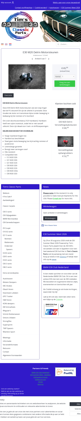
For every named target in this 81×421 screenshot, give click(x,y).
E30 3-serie (7, 212)
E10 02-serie (8, 231)
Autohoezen (54, 7)
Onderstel (8, 246)
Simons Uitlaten (9, 318)
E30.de (40, 382)
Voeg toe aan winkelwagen (64, 83)
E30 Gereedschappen (11, 222)
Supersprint (7, 325)
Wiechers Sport (9, 332)
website (54, 259)
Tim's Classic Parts (49, 225)
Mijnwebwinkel (64, 417)
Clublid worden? (41, 7)
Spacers (9, 249)
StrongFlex (7, 321)
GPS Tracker (8, 296)
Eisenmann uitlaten (10, 293)
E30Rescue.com (40, 380)
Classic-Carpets (9, 206)
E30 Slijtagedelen (9, 215)
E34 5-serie (7, 260)
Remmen (8, 239)
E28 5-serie (7, 256)
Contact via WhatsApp (23, 7)
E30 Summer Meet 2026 (70, 7)
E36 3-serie (7, 263)
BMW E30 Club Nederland (40, 373)
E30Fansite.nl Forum (40, 377)
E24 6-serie (7, 253)
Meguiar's (7, 310)
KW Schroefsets (9, 307)
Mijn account (7, 2)
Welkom (6, 193)
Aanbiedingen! (8, 200)
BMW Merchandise (10, 219)
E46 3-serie (7, 267)
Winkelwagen (50, 218)
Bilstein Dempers (9, 282)
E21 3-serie (7, 235)
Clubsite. (59, 299)
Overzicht (8, 95)
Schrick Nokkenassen (11, 314)
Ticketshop (62, 257)
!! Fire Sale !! (7, 196)
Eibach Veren (8, 289)
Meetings (6, 337)
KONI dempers (8, 303)
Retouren (6, 348)
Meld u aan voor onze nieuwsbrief (66, 2)
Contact (6, 352)
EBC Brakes (7, 286)
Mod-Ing (40, 384)
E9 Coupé (6, 228)
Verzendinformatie (10, 345)
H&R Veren (7, 300)
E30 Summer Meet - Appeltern (40, 375)
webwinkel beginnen (46, 417)
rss (38, 417)
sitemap (33, 417)
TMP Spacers (8, 328)
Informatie (7, 341)
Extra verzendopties (11, 273)
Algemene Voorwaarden (12, 355)
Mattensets (9, 242)
